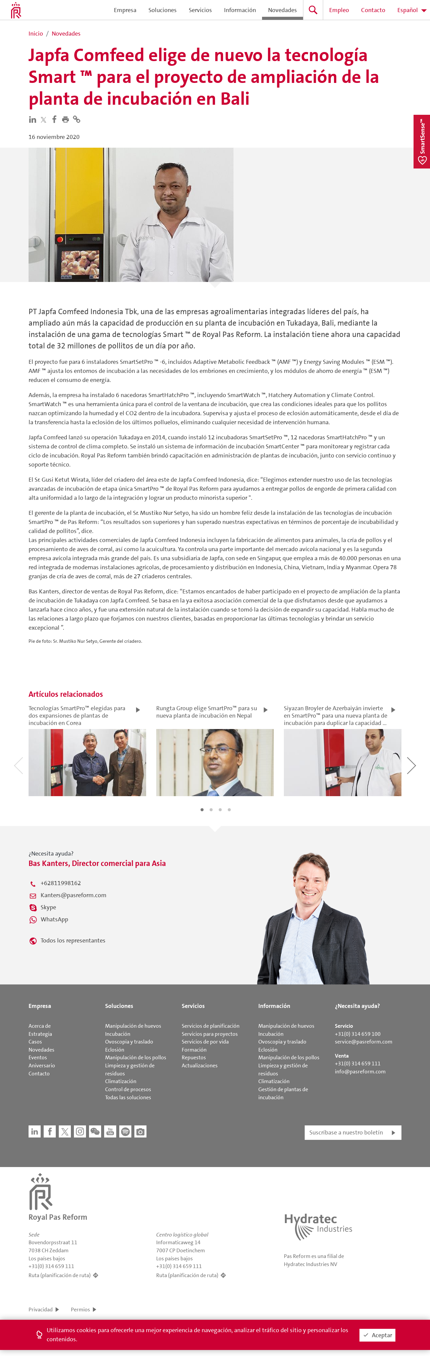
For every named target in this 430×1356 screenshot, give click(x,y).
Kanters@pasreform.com (73, 895)
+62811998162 (61, 883)
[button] (67, 119)
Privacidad (41, 1309)
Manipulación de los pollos (135, 1057)
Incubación (117, 1033)
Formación (194, 1049)
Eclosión (114, 1049)
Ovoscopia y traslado (129, 1041)
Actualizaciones (200, 1065)
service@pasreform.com (363, 1041)
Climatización (120, 1081)
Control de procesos (128, 1089)
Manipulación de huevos (133, 1025)
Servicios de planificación (211, 1025)
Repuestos (194, 1057)
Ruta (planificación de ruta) (60, 1275)
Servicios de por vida (205, 1041)
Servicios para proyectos (210, 1033)
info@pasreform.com (360, 1071)
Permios (80, 1309)
